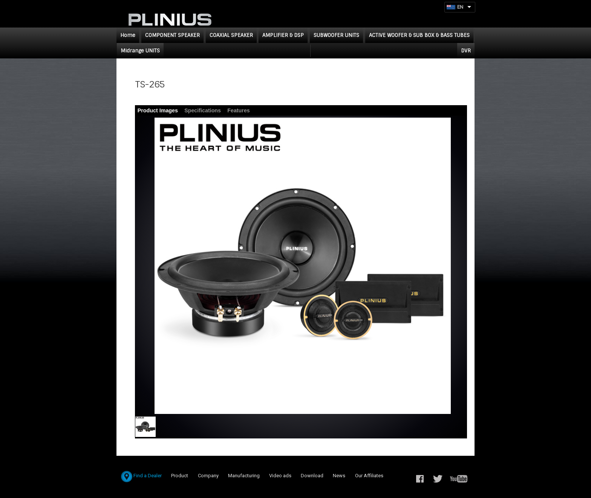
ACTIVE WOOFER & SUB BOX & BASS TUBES (419, 35)
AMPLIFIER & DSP (283, 35)
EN (460, 7)
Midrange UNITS (140, 51)
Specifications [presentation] (202, 110)
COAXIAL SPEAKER (231, 35)
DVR (466, 51)
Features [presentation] (238, 110)
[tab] (158, 110)
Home (127, 35)
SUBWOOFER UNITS (336, 35)
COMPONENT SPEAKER (172, 35)
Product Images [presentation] (158, 110)
